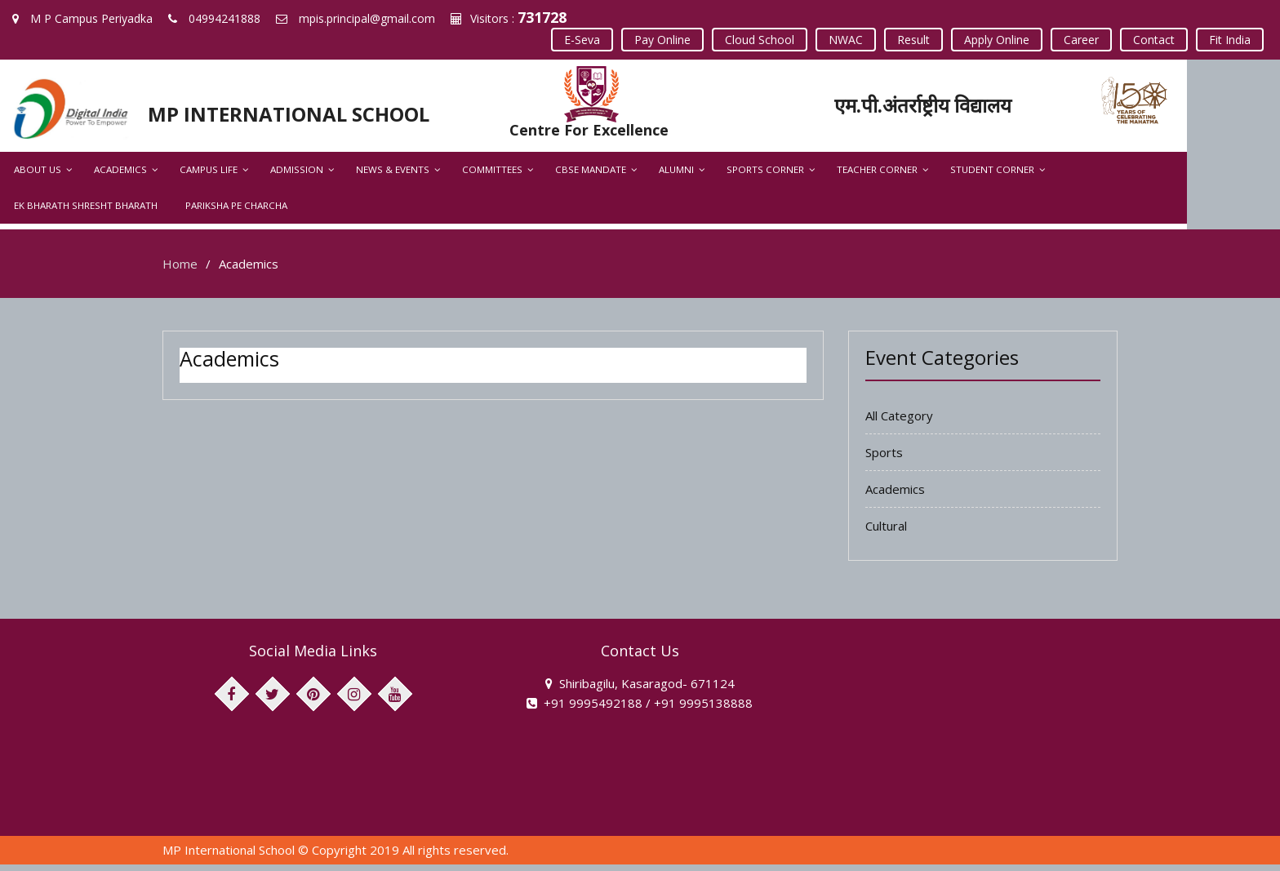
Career (1081, 39)
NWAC (846, 39)
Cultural (886, 532)
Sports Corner (765, 176)
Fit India (1230, 39)
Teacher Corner (877, 176)
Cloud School (759, 39)
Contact (1154, 39)
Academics (120, 176)
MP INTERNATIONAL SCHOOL (299, 113)
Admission (296, 176)
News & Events (392, 176)
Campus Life (209, 176)
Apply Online (996, 39)
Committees (492, 176)
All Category (899, 422)
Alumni (676, 176)
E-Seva (582, 39)
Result (913, 39)
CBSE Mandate (590, 176)
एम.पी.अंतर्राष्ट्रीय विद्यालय (988, 104)
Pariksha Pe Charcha (65, 212)
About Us (37, 176)
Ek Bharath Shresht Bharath (1139, 176)
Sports (884, 459)
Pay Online (662, 39)
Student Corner (992, 176)
